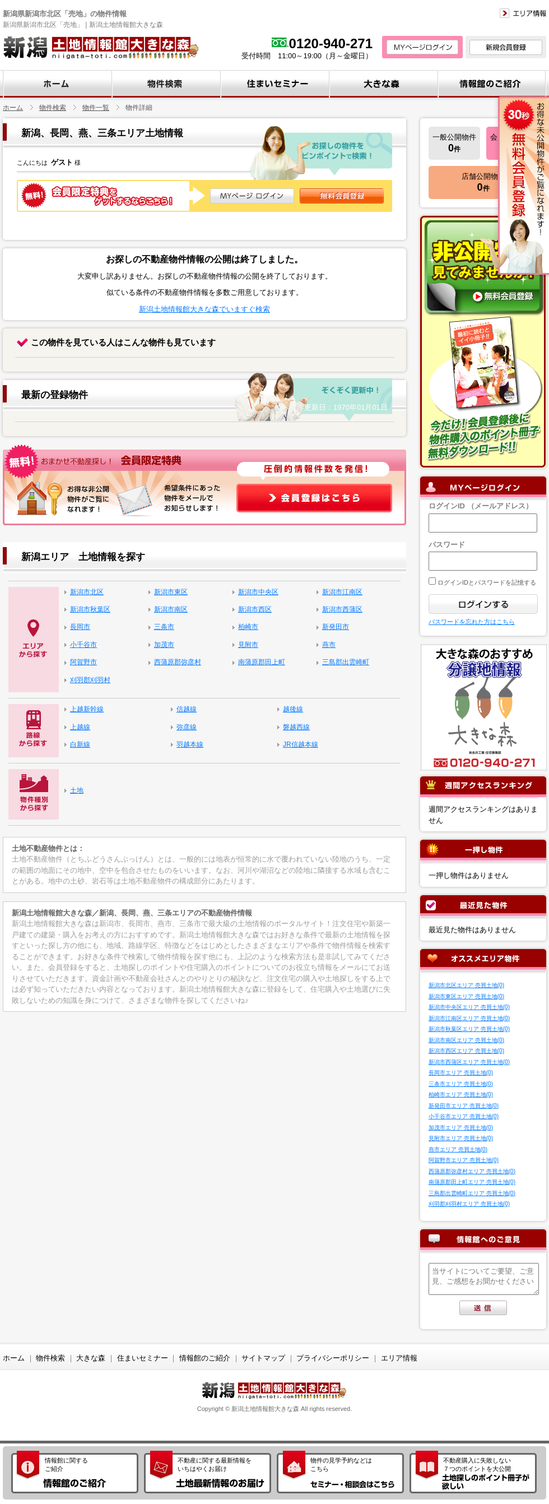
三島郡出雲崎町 (345, 662)
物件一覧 (95, 107)
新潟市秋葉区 (90, 609)
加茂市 (164, 645)
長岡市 (80, 627)
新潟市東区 (171, 592)
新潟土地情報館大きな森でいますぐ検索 (204, 309)
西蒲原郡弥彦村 (177, 662)
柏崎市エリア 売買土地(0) (461, 1094)
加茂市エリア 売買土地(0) (461, 1127)
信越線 (186, 709)
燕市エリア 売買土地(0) (458, 1149)
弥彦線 (186, 727)
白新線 (80, 744)
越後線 (293, 709)
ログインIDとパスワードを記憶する (486, 582)
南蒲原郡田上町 (261, 662)
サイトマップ (263, 1358)
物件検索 (52, 107)
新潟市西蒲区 (342, 609)
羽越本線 (189, 744)
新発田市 (335, 627)
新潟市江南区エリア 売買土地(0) (469, 1018)
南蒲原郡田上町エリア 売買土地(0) (472, 1182)
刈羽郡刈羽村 (90, 680)
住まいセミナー (142, 1358)
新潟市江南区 (342, 592)
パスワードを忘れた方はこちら (472, 621)
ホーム (13, 107)
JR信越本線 (300, 744)
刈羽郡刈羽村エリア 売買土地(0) (469, 1204)
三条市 (164, 627)
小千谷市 (83, 645)
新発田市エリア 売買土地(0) (464, 1106)
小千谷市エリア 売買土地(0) (464, 1116)
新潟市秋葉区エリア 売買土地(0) (469, 1029)
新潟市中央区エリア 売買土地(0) (469, 1007)
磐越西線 (296, 727)
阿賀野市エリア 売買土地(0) (464, 1160)
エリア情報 (399, 1358)
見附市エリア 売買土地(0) (461, 1138)
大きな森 (90, 1358)
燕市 (329, 645)
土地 (76, 790)
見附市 (248, 645)
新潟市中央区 (258, 592)
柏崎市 (248, 627)
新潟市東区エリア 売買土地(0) (466, 996)
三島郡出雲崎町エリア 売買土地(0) (472, 1193)
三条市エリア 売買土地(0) (461, 1084)
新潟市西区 (255, 609)
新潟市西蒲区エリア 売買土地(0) (469, 1062)
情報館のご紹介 (204, 1358)
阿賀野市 (83, 662)
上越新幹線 (87, 709)
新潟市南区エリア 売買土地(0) (466, 1040)
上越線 (80, 727)
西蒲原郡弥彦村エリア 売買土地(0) (472, 1171)
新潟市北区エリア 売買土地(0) (466, 985)
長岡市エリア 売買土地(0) (461, 1073)
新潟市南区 (171, 609)
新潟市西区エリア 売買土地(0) (466, 1051)
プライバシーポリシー (332, 1358)
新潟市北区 (87, 592)
